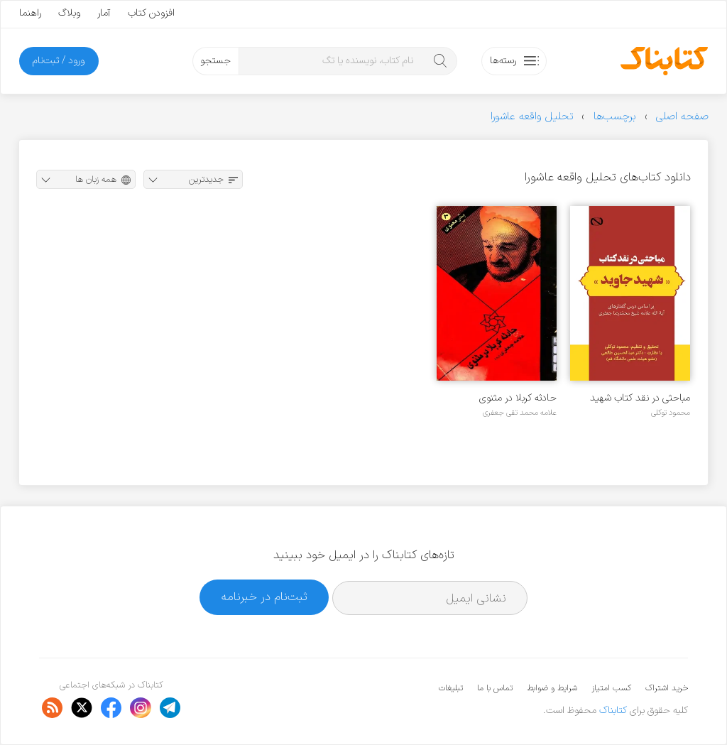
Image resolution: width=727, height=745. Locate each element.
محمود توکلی (670, 412)
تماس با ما (495, 688)
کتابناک (613, 710)
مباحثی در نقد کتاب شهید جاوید (640, 398)
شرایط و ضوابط (552, 688)
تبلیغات (451, 688)
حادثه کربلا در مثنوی (518, 398)
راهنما (30, 13)
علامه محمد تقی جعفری (520, 412)
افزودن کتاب (151, 13)
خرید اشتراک (666, 688)
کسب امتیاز (611, 688)
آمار (104, 13)
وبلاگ (69, 13)
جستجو (215, 60)
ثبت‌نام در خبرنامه (264, 597)
